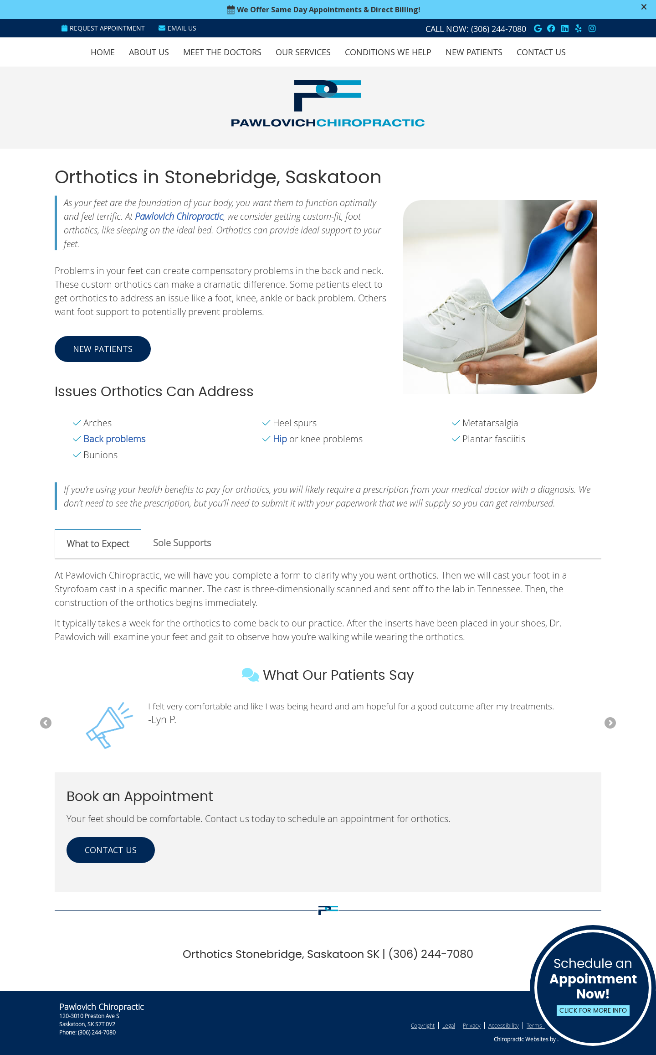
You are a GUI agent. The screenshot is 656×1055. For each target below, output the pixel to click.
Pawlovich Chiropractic (179, 216)
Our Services (303, 52)
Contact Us (541, 52)
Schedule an (593, 987)
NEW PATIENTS (103, 348)
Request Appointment (103, 28)
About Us (149, 52)
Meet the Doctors (222, 52)
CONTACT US (111, 849)
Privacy (472, 1025)
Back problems (114, 439)
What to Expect (98, 544)
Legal (448, 1025)
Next (609, 723)
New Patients (474, 52)
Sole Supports (182, 543)
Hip (280, 439)
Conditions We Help (388, 52)
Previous (46, 723)
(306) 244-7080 (498, 28)
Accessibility (503, 1025)
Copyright (423, 1025)
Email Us (177, 28)
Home (103, 52)
